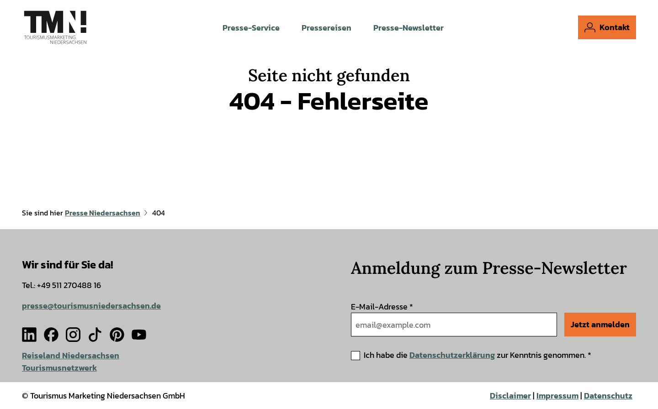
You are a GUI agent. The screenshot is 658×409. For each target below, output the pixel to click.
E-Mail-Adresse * (382, 306)
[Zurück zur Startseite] (55, 27)
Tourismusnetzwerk (59, 368)
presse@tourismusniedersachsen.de (91, 305)
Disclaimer (510, 395)
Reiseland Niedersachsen (70, 355)
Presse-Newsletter (408, 27)
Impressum (557, 395)
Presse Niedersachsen (102, 212)
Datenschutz (608, 395)
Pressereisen (326, 27)
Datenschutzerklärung (452, 355)
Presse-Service (251, 27)
